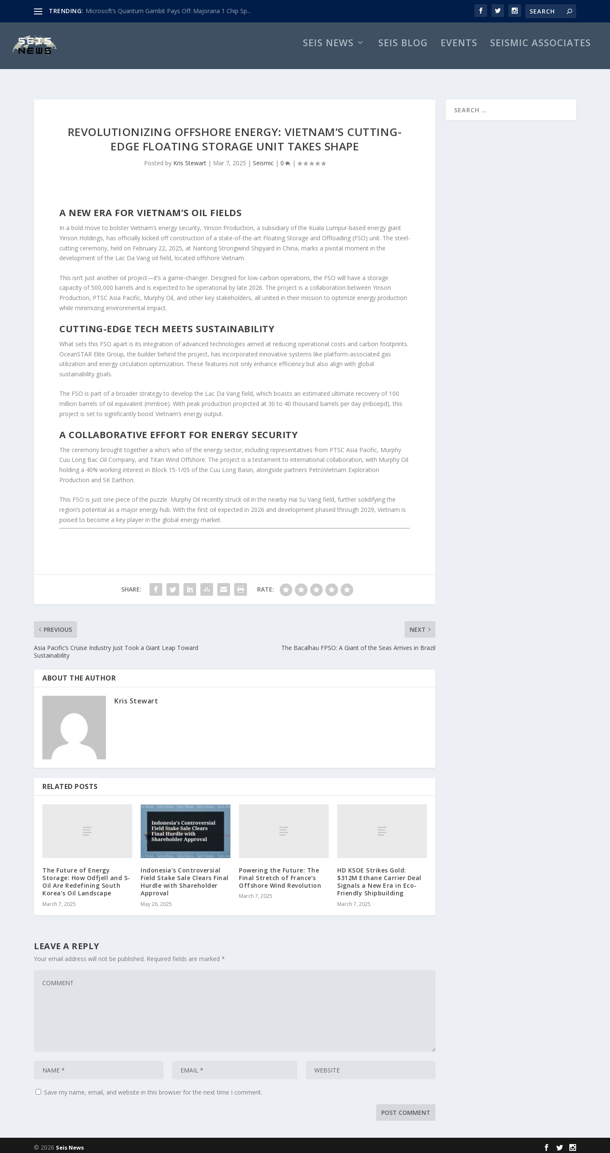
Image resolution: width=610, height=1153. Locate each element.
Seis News (328, 53)
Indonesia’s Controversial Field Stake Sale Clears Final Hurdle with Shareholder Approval (185, 877)
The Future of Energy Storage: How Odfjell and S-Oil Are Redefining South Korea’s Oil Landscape (86, 877)
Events (459, 53)
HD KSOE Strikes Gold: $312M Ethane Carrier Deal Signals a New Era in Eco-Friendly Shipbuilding (379, 877)
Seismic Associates (540, 53)
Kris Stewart (189, 159)
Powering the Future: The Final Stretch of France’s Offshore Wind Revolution (280, 873)
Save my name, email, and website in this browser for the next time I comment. (153, 1088)
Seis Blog (403, 53)
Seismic (263, 159)
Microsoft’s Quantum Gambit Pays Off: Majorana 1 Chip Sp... (168, 11)
